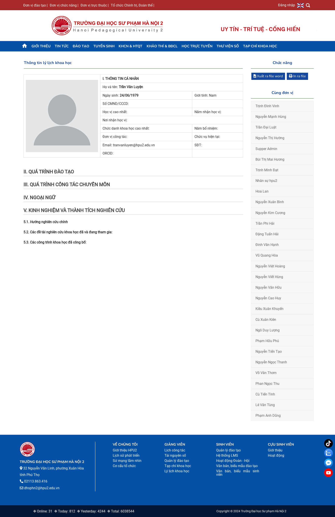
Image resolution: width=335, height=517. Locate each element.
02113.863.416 (35, 481)
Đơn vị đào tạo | (35, 5)
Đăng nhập (286, 5)
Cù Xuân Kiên (265, 320)
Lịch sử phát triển (126, 455)
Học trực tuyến (197, 46)
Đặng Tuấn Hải (267, 234)
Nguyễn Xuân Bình (269, 202)
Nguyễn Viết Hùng (269, 277)
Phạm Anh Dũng (268, 415)
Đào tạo (81, 46)
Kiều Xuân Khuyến (269, 309)
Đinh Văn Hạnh (267, 245)
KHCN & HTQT (130, 46)
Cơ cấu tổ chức (124, 466)
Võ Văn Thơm (266, 373)
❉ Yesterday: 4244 (91, 511)
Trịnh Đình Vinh (267, 106)
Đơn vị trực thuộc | (95, 5)
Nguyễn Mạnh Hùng (270, 117)
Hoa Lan (262, 191)
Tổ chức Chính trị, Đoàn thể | (132, 5)
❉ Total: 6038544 (120, 511)
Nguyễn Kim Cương (270, 213)
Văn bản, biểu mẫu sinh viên (237, 473)
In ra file (297, 76)
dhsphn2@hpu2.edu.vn (42, 488)
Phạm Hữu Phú (267, 341)
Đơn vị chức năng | (64, 5)
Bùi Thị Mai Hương (269, 159)
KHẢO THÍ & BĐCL (162, 46)
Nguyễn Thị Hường (269, 138)
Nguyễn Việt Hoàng (270, 266)
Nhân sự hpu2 (266, 181)
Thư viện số (228, 46)
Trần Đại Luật (265, 127)
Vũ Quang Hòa (266, 255)
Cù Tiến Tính (265, 394)
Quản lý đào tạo (176, 461)
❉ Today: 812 (64, 511)
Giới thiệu (41, 46)
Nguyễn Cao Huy (268, 298)
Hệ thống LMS (227, 455)
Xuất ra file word (268, 76)
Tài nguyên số (175, 455)
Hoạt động (276, 455)
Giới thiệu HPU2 (125, 450)
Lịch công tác (174, 450)
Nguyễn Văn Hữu (268, 287)
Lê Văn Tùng (265, 405)
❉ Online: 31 (42, 511)
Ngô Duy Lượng (267, 330)
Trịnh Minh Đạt (266, 170)
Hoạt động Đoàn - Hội (232, 461)
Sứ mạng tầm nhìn (127, 461)
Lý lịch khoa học (176, 471)
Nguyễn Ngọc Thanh (271, 362)
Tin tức (62, 46)
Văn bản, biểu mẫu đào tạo (237, 466)
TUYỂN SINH (103, 46)
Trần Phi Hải (264, 223)
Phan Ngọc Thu (267, 384)
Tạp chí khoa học (260, 46)
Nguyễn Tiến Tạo (268, 351)
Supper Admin (266, 149)
